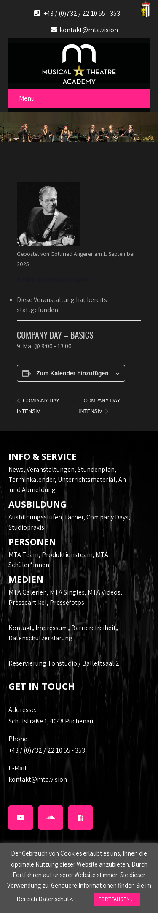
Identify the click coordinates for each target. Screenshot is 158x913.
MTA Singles (67, 592)
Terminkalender (31, 479)
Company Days (107, 517)
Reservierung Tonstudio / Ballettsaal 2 (63, 663)
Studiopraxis (26, 527)
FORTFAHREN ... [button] (117, 899)
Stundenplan (96, 469)
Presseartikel (27, 602)
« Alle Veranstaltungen (53, 279)
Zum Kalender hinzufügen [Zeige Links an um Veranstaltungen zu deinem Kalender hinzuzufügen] (72, 373)
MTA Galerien (27, 592)
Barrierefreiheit (93, 627)
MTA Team (23, 554)
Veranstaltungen (51, 469)
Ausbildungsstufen (35, 517)
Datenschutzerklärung (40, 637)
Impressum (51, 627)
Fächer (74, 517)
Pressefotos (67, 602)
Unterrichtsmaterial (86, 479)
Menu (27, 98)
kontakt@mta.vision (88, 29)
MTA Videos (104, 592)
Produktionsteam (67, 554)
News (16, 469)
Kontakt (20, 627)
